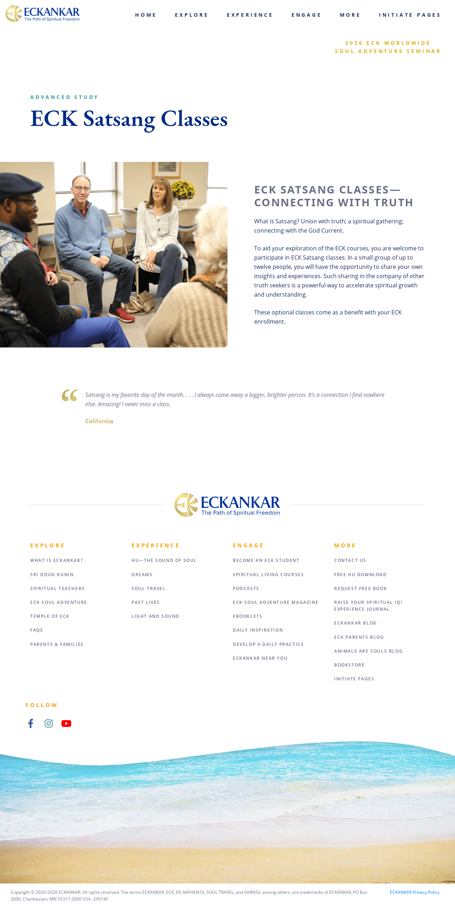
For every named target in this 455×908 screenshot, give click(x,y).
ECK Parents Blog (359, 637)
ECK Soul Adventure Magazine (275, 602)
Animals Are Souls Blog (368, 651)
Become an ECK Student (266, 560)
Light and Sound (156, 616)
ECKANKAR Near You (260, 658)
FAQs (36, 630)
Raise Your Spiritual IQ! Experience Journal (368, 605)
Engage (306, 14)
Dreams (142, 575)
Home (146, 14)
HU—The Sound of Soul (164, 560)
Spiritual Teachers (57, 588)
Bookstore (349, 665)
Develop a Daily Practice (268, 644)
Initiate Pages (410, 14)
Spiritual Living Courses (268, 575)
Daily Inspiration (258, 630)
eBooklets (247, 616)
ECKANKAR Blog (355, 623)
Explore (192, 14)
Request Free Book (360, 588)
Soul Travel (149, 588)
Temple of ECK (50, 616)
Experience (250, 14)
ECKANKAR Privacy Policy (414, 892)
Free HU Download (360, 575)
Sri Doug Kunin (52, 575)
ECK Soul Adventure (58, 602)
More (350, 14)
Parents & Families (57, 644)
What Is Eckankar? (56, 560)
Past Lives (146, 602)
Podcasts (246, 588)
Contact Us (350, 560)
